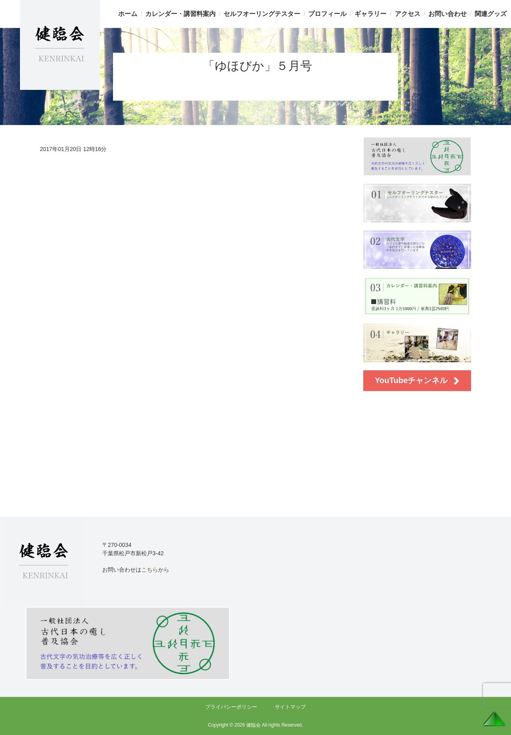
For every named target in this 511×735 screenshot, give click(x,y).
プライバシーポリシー (231, 707)
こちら (149, 569)
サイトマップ (290, 707)
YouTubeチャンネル (417, 381)
